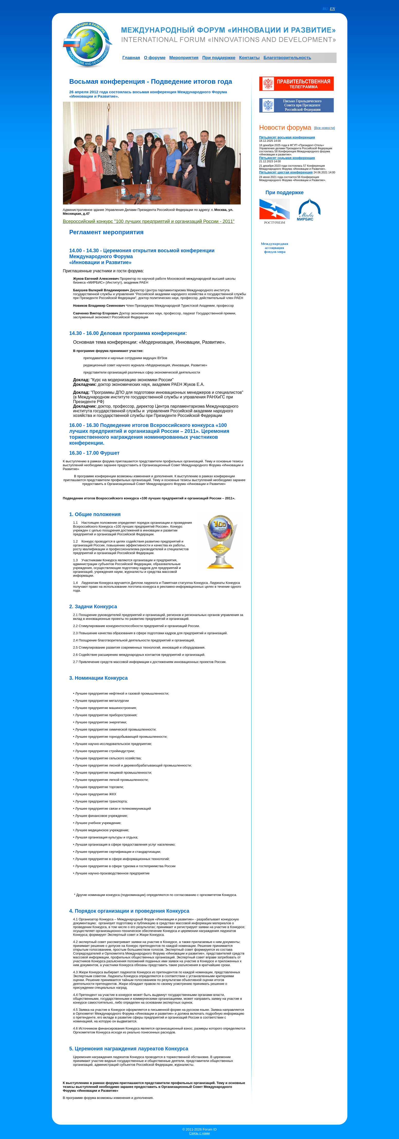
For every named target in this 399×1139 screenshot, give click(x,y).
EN (332, 8)
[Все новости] (324, 128)
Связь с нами (199, 1133)
